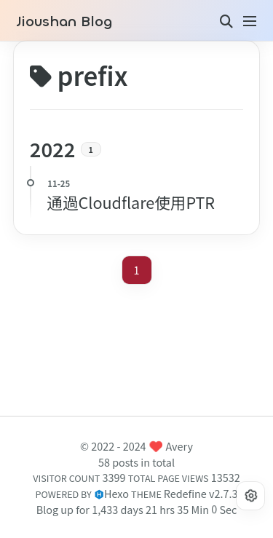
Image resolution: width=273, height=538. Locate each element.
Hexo (116, 493)
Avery (179, 446)
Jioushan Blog (64, 22)
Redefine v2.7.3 (201, 493)
